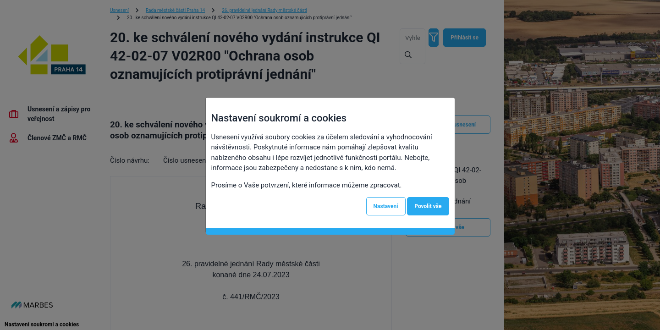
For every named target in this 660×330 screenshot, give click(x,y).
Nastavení (386, 206)
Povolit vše (427, 206)
